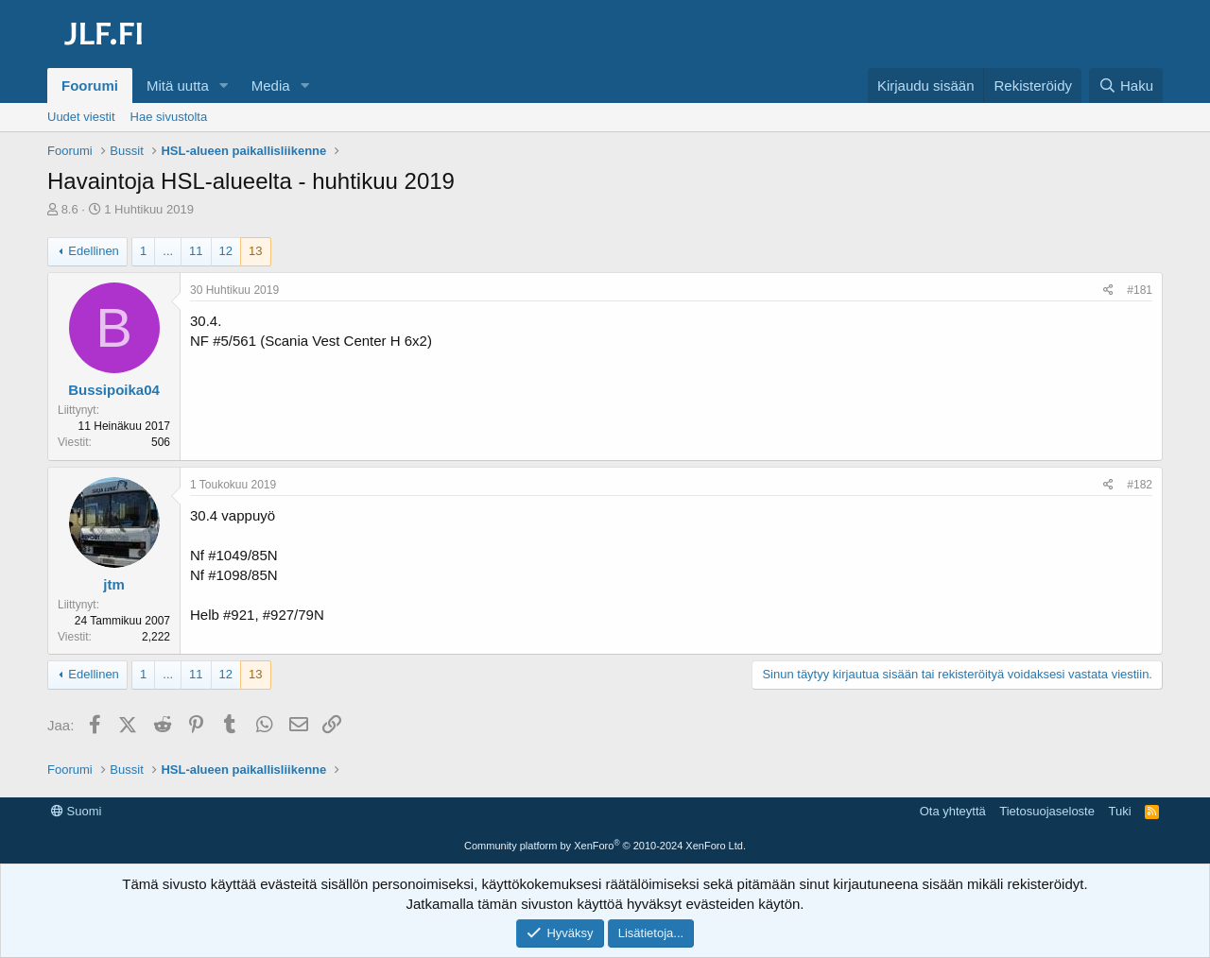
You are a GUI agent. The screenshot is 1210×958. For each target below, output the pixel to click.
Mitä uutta (178, 85)
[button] (224, 85)
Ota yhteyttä (953, 811)
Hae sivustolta (169, 117)
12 (226, 251)
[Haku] (1126, 85)
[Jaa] (1108, 290)
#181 (1139, 290)
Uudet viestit (81, 117)
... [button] (168, 251)
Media (270, 85)
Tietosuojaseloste (1047, 811)
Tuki (1119, 811)
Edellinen (93, 251)
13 (255, 251)
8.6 (69, 209)
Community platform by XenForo (605, 845)
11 (195, 251)
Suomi (76, 811)
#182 (1139, 484)
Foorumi (89, 85)
